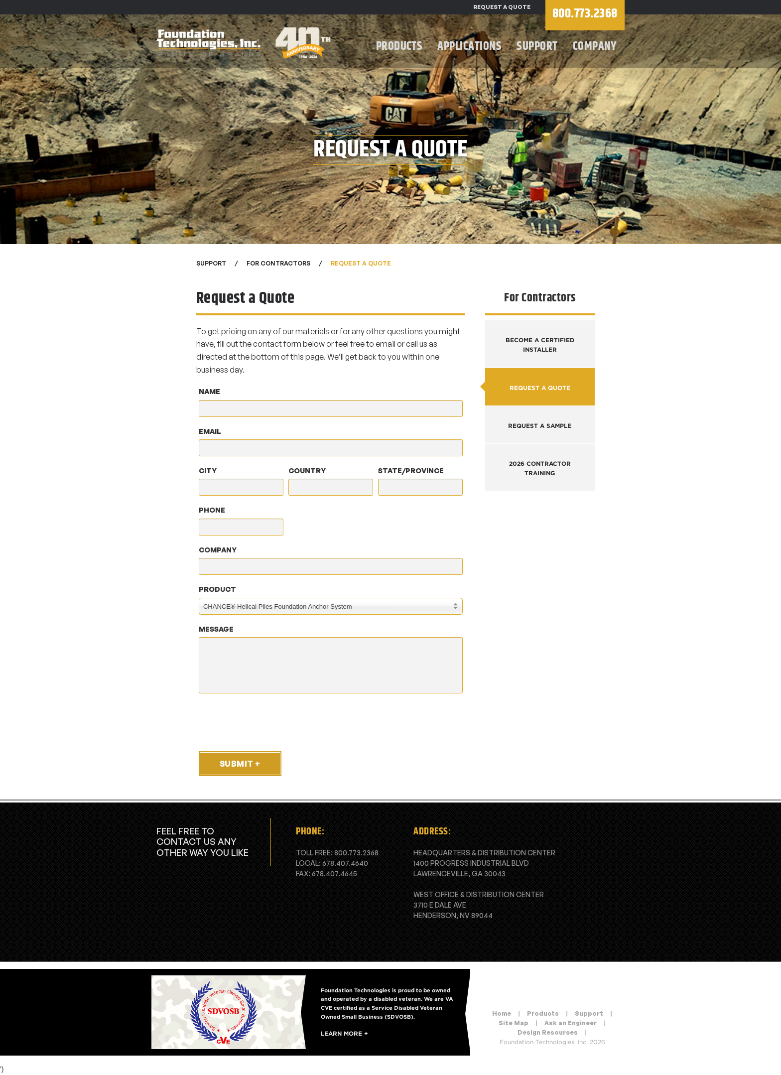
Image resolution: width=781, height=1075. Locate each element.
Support (537, 46)
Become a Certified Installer (540, 344)
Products (399, 46)
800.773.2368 (356, 852)
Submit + (240, 764)
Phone (212, 510)
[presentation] (272, 721)
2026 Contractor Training (540, 468)
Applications (469, 46)
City (208, 470)
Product (217, 589)
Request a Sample (539, 425)
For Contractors (278, 263)
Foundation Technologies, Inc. (246, 42)
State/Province (411, 470)
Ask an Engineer (570, 1023)
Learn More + (344, 1033)
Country (307, 470)
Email (210, 431)
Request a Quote (501, 6)
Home (501, 1013)
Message (216, 629)
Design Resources (548, 1032)
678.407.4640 (345, 863)
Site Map (513, 1023)
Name (209, 391)
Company (595, 46)
